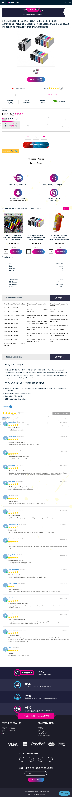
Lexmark (12, 728)
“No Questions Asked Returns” (17, 200)
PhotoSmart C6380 (11, 324)
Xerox (12, 732)
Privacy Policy (43, 732)
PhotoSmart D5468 (11, 335)
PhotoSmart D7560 (11, 339)
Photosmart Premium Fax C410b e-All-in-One (59, 334)
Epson (4, 732)
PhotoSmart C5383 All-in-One (14, 316)
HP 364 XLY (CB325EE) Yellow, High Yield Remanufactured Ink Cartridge (59, 237)
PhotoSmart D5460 (11, 328)
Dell (3, 730)
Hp (3, 733)
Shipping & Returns (44, 735)
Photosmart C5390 (57, 329)
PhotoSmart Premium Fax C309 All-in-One (36, 340)
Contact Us (42, 728)
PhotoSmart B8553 (11, 308)
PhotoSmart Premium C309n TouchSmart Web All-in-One (37, 322)
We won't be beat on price (54, 186)
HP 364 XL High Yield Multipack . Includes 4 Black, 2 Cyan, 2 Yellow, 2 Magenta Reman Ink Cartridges (13, 238)
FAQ (40, 730)
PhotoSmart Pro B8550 (58, 316)
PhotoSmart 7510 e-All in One (14, 304)
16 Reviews (19, 95)
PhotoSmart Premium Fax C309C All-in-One (59, 311)
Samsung (12, 730)
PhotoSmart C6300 (11, 320)
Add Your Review (53, 95)
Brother (4, 727)
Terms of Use (42, 733)
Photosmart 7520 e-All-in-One (61, 325)
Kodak (12, 727)
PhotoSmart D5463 (11, 331)
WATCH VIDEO (34, 79)
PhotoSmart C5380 (11, 312)
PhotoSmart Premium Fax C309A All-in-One (59, 305)
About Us (41, 727)
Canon (4, 728)
